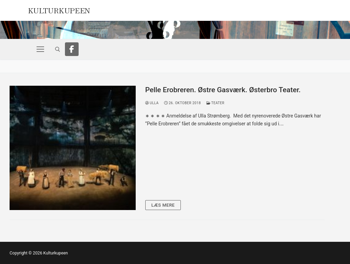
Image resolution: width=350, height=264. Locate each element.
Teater (215, 103)
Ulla (152, 103)
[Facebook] (72, 49)
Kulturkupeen (59, 9)
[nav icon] (40, 49)
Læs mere (163, 205)
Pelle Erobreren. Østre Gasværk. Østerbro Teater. (223, 90)
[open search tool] (57, 49)
